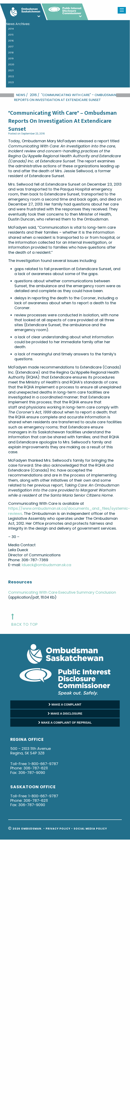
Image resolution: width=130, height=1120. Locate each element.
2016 (11, 40)
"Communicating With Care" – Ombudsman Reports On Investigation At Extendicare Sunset (65, 97)
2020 (11, 64)
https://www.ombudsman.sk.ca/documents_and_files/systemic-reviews (69, 511)
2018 (11, 52)
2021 (11, 70)
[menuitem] (66, 29)
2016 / (34, 95)
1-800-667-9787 (43, 763)
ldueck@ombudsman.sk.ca (46, 564)
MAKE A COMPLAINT (65, 704)
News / (22, 95)
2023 (11, 82)
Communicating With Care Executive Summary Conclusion (62, 592)
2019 (11, 58)
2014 (11, 28)
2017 (10, 46)
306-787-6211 (35, 768)
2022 (11, 76)
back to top (24, 624)
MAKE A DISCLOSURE (65, 713)
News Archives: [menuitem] (18, 24)
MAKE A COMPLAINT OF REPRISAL (65, 722)
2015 (11, 34)
